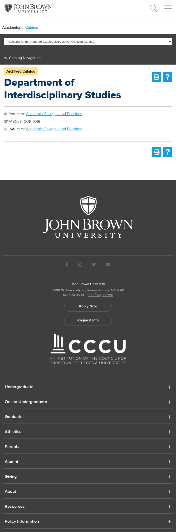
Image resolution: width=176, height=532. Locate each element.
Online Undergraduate (26, 402)
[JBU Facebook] (66, 265)
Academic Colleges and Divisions (54, 114)
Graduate (14, 417)
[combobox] (88, 41)
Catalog (31, 27)
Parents (12, 447)
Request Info (88, 320)
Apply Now (88, 306)
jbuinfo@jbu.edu (100, 294)
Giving (11, 477)
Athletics (13, 432)
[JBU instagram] (80, 265)
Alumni (11, 462)
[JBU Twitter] (93, 265)
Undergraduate (19, 387)
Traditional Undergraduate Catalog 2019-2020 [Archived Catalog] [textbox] (50, 41)
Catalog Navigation (25, 58)
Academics (13, 27)
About (10, 492)
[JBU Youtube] (108, 265)
